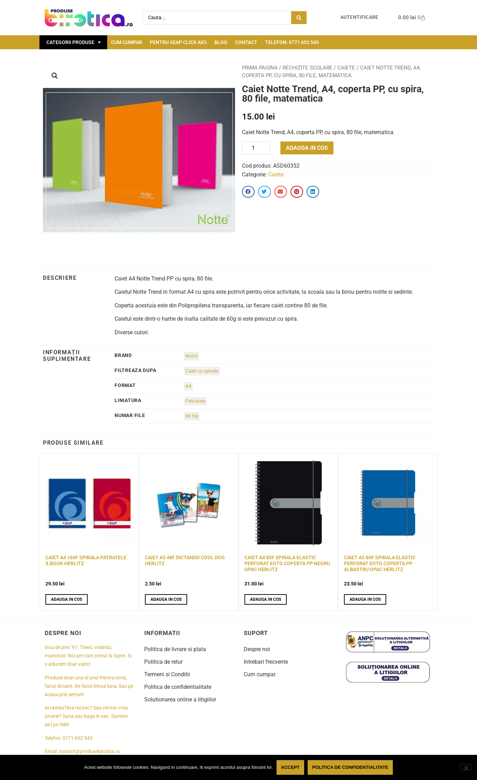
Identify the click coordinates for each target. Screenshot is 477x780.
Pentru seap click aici (178, 42)
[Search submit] (299, 17)
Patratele (195, 401)
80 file (191, 416)
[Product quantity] (256, 147)
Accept (290, 767)
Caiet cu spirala (202, 371)
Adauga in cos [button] (66, 599)
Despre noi (257, 649)
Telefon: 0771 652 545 (292, 42)
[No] (466, 767)
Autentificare (359, 17)
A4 (188, 386)
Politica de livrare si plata (175, 649)
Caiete (346, 68)
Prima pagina (260, 68)
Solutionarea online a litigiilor (180, 699)
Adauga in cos (307, 148)
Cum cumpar (126, 42)
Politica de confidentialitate (177, 687)
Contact (246, 42)
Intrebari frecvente (266, 661)
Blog (220, 42)
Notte (191, 356)
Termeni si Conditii (167, 674)
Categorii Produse (73, 42)
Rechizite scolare (307, 68)
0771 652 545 (78, 738)
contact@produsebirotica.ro (89, 752)
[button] (55, 76)
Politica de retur (163, 661)
